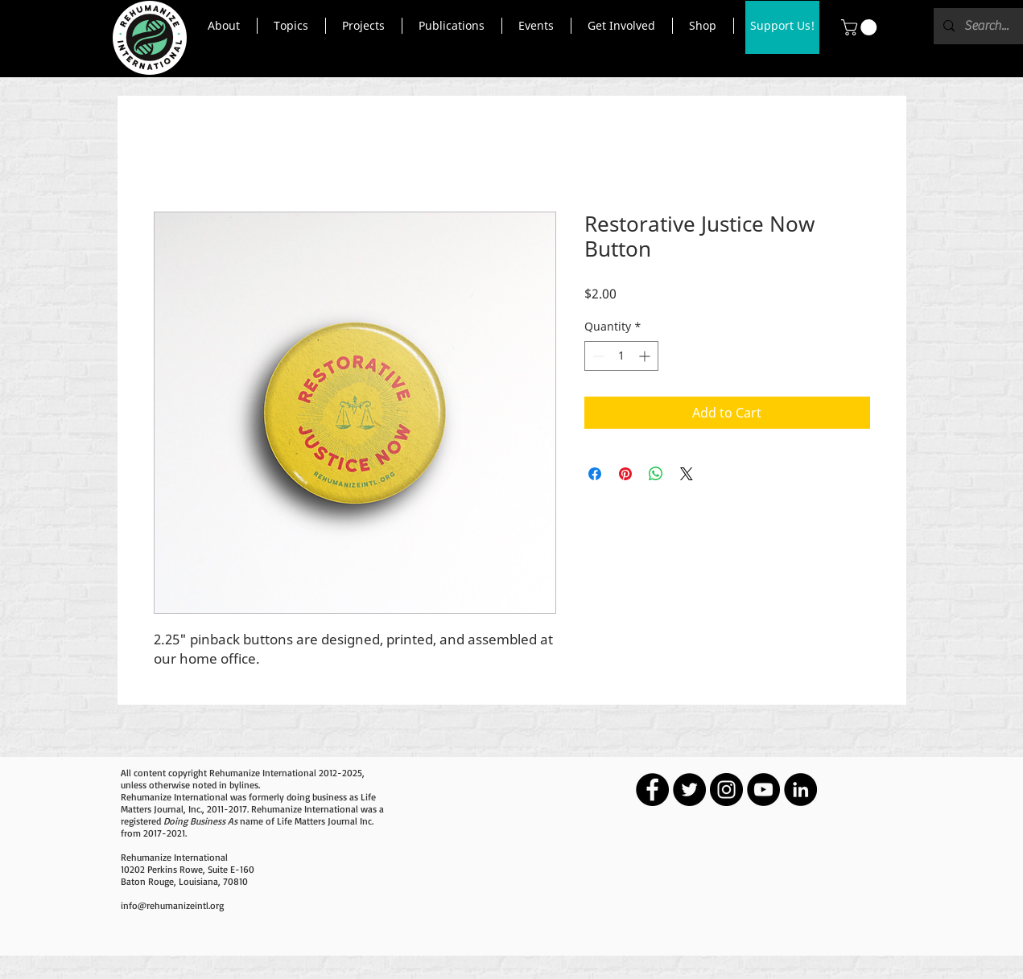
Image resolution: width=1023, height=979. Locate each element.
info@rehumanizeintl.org (172, 905)
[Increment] (646, 356)
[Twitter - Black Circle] (689, 789)
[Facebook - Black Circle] (652, 789)
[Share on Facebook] (594, 473)
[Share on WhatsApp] (656, 473)
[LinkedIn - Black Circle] (800, 789)
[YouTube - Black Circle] (763, 789)
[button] (224, 26)
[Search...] (987, 26)
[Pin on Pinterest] (625, 473)
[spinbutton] (621, 356)
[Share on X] (686, 473)
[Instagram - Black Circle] (726, 789)
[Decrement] (597, 356)
